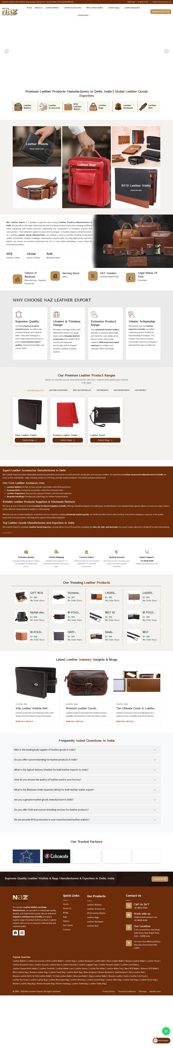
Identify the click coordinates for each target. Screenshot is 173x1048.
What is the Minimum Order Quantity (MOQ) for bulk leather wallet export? (54, 790)
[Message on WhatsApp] (166, 1031)
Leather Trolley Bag (97, 1043)
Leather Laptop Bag (38, 1040)
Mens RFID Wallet (132, 1028)
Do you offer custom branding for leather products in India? (46, 760)
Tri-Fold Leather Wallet (62, 1036)
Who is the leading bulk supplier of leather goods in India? (45, 750)
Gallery (66, 981)
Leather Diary (55, 1025)
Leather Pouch (153, 1021)
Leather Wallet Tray (115, 1028)
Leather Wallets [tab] (35, 390)
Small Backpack (121, 1032)
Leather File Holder (97, 1028)
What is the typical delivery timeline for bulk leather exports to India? (51, 770)
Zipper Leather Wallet (98, 1036)
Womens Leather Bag (39, 1032)
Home (29, 7)
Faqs (65, 977)
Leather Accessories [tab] (58, 390)
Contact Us (160, 939)
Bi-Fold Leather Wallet (42, 1036)
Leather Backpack (133, 7)
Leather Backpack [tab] (121, 390)
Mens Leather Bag (20, 1032)
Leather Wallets (53, 7)
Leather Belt (84, 15)
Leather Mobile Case (64, 1028)
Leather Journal (41, 1025)
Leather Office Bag (113, 1040)
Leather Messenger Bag (59, 1040)
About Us (39, 7)
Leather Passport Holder (109, 1025)
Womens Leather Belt (22, 1036)
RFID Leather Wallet (95, 7)
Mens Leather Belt (136, 1032)
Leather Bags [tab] (102, 390)
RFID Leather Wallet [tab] (82, 390)
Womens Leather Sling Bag (24, 1043)
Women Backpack (105, 1032)
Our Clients (68, 985)
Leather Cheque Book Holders (25, 1028)
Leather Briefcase (77, 1040)
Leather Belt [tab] (140, 390)
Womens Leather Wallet (135, 1021)
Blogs (65, 972)
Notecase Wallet (80, 1036)
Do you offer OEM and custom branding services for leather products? (51, 810)
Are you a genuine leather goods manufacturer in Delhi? (43, 800)
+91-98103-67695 (142, 2)
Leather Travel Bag (57, 1032)
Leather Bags (115, 7)
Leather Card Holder (129, 1025)
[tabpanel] (86, 419)
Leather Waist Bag (74, 1032)
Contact (66, 989)
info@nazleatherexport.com (161, 2)
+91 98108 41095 (146, 561)
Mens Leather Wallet (115, 1021)
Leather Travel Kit (47, 1028)
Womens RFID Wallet (149, 1028)
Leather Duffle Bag (80, 1043)
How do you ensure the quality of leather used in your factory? (47, 780)
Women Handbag (63, 1043)
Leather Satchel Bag (95, 1040)
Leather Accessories (74, 7)
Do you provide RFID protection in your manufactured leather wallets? (52, 820)
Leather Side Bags (130, 1040)
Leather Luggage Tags (88, 1025)
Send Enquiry (160, 1040)
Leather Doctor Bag (148, 1040)
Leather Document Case (23, 1025)
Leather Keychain (69, 1025)
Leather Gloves (81, 1028)
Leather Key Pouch (21, 1040)
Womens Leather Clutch (119, 1036)
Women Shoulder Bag (45, 1043)
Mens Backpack (90, 1032)
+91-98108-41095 (140, 980)
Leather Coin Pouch (138, 1036)
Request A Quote (160, 11)
